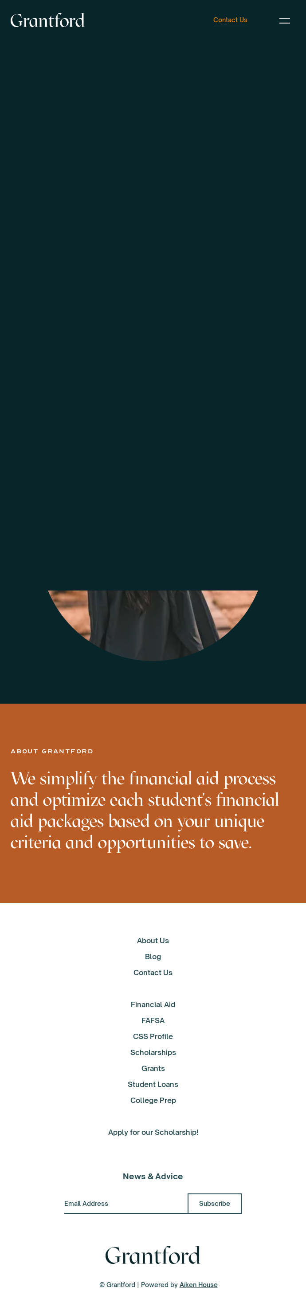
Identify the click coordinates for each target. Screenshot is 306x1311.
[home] (48, 20)
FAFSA (153, 1020)
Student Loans (153, 1084)
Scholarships (153, 1052)
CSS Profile (153, 1036)
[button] (284, 20)
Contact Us (153, 972)
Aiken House (199, 1284)
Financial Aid (153, 1004)
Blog (153, 956)
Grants (153, 1068)
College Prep (153, 1100)
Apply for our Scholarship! (153, 1132)
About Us (153, 940)
